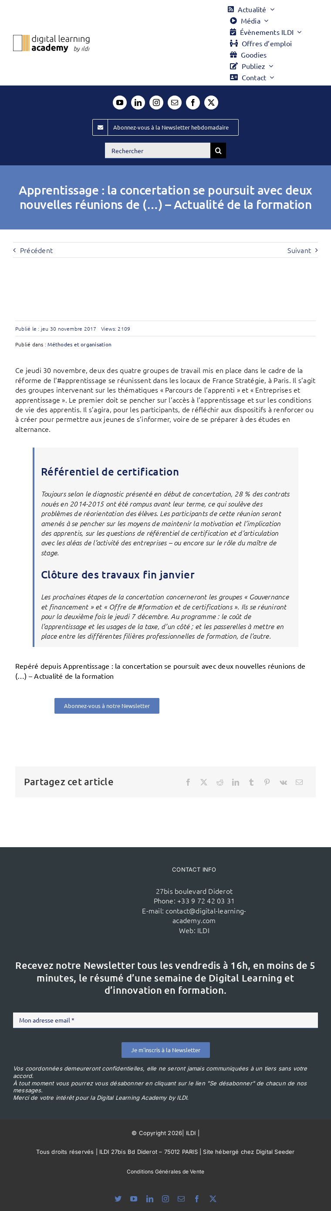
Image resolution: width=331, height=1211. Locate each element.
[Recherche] (218, 150)
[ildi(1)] (86, 884)
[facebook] (193, 102)
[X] (204, 782)
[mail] (175, 102)
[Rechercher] (157, 150)
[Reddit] (220, 782)
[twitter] (211, 102)
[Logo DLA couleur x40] (51, 38)
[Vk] (283, 782)
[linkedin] (138, 102)
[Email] (299, 782)
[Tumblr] (251, 782)
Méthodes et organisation (79, 344)
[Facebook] (188, 782)
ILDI (203, 930)
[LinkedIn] (235, 782)
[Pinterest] (267, 782)
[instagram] (156, 102)
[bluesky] (118, 1198)
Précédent (36, 250)
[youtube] (120, 102)
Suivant (299, 250)
